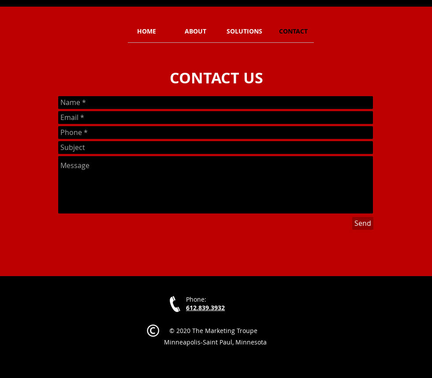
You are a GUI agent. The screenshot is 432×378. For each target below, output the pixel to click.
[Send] (362, 223)
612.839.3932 (205, 307)
